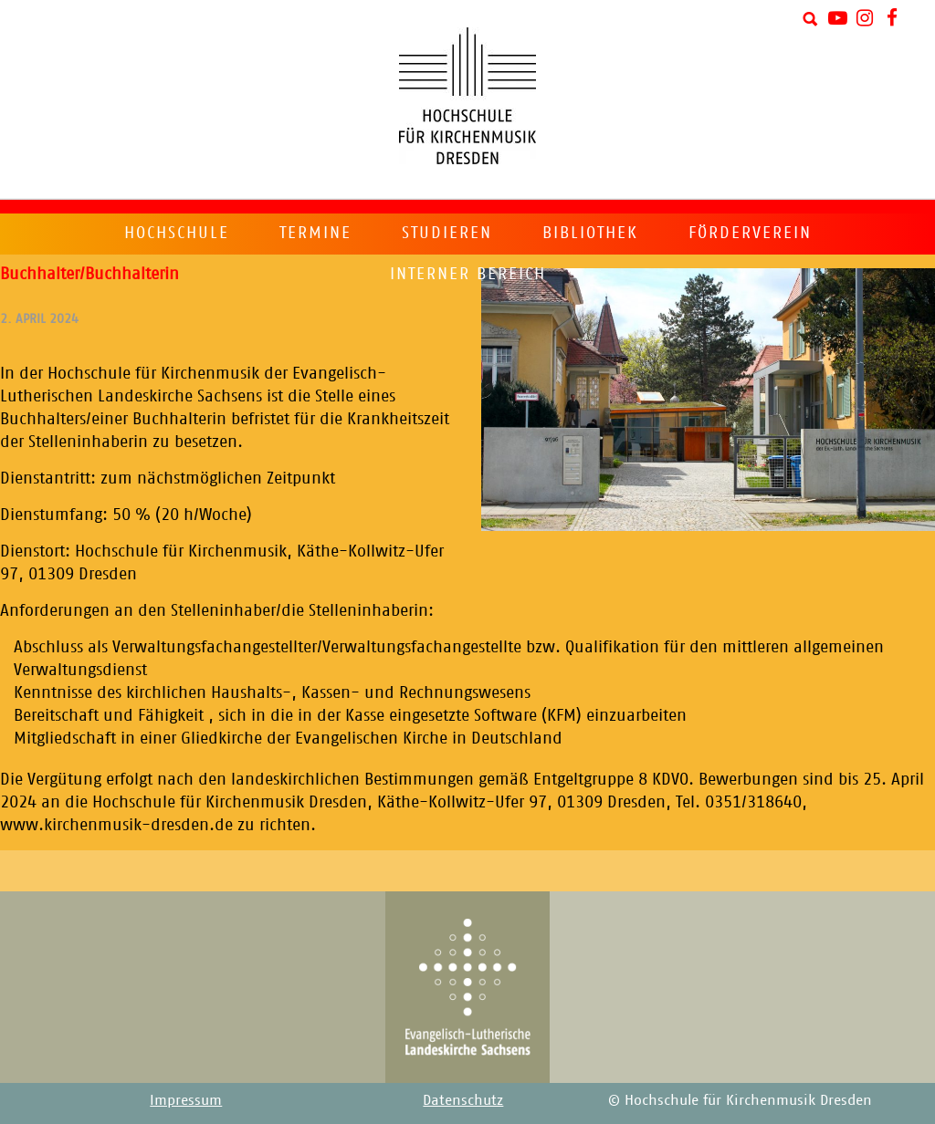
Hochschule (176, 233)
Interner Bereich (468, 274)
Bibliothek (590, 233)
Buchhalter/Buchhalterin (89, 274)
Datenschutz (463, 1099)
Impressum (186, 1099)
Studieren (447, 233)
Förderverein (750, 233)
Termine (315, 233)
